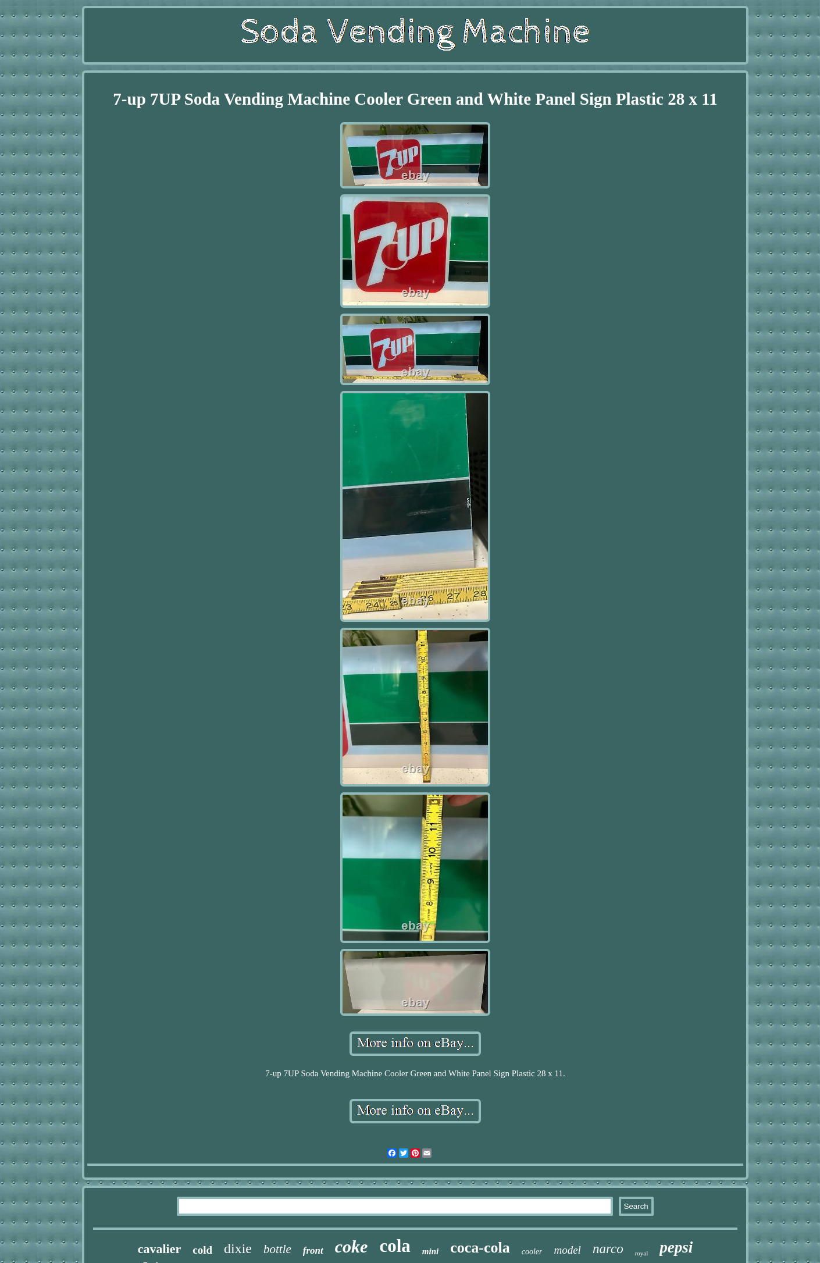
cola (394, 1246)
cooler (532, 1251)
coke (351, 1246)
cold (202, 1250)
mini (430, 1251)
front (313, 1250)
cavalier (159, 1248)
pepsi (676, 1247)
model (567, 1250)
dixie (238, 1248)
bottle (277, 1249)
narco (608, 1248)
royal (641, 1253)
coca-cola (480, 1247)
